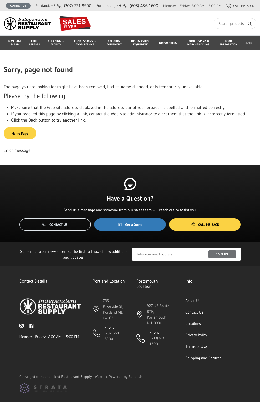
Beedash (135, 376)
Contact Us (18, 5)
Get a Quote (130, 224)
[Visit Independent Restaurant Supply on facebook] (31, 325)
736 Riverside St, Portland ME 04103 (113, 309)
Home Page (20, 133)
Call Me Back (205, 224)
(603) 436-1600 (127, 5)
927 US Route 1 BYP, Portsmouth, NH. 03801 (159, 314)
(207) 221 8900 (111, 336)
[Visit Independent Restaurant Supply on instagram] (21, 325)
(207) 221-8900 (63, 5)
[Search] (235, 23)
